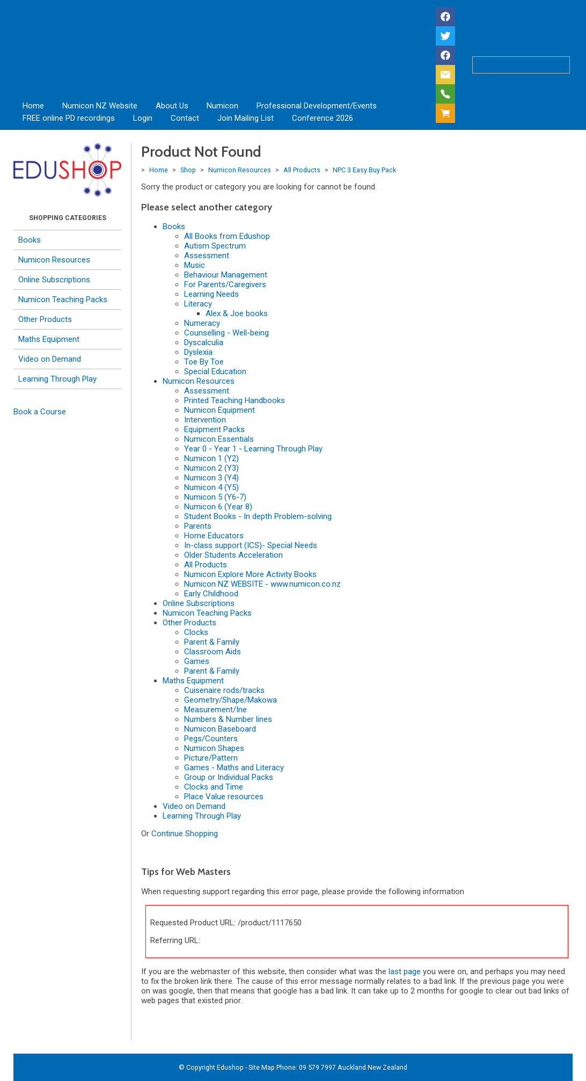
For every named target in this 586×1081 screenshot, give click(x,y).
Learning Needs (211, 294)
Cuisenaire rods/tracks (224, 690)
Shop (188, 170)
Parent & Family (211, 642)
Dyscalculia (203, 342)
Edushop (230, 1067)
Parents (197, 526)
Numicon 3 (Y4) (211, 478)
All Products (301, 170)
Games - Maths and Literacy (234, 767)
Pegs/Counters (211, 738)
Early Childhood (211, 593)
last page (405, 971)
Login (142, 118)
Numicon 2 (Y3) (211, 468)
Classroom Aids (212, 651)
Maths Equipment (48, 339)
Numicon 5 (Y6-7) (215, 497)
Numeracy (202, 323)
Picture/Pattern (211, 758)
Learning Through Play (57, 379)
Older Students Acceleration (233, 555)
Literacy (198, 304)
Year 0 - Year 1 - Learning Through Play (253, 449)
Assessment (206, 255)
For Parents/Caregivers (225, 284)
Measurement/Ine (215, 709)
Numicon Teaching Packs (62, 299)
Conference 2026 (322, 118)
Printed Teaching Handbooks (234, 400)
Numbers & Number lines (228, 719)
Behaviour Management (225, 275)
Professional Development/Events (317, 106)
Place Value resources (223, 796)
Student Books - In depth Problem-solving (258, 516)
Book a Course (39, 412)
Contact (185, 118)
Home (33, 106)
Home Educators (214, 535)
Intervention (205, 420)
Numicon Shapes (214, 748)
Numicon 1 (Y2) (211, 458)
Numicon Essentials (219, 439)
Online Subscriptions (54, 279)
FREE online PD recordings (69, 118)
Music (194, 265)
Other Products (45, 319)
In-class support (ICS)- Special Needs (250, 545)
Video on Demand (49, 359)
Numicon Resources (54, 260)
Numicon (222, 106)
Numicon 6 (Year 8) (218, 507)
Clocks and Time (213, 787)
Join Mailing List (245, 118)
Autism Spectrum (215, 246)
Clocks (196, 632)
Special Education (215, 371)
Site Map (261, 1067)
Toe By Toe (204, 362)
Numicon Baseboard (220, 729)
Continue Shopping (184, 833)
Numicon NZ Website (99, 106)
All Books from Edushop (227, 236)
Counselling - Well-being (226, 333)
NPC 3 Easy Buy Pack (364, 170)
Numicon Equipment (219, 410)
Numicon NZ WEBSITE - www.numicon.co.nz (262, 584)
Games (196, 661)
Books (29, 240)
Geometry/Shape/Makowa (230, 700)
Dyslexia (198, 352)
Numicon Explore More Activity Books (250, 574)
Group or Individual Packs (228, 777)
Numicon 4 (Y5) (211, 487)
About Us (172, 106)
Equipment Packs (214, 429)
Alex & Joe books (237, 313)
